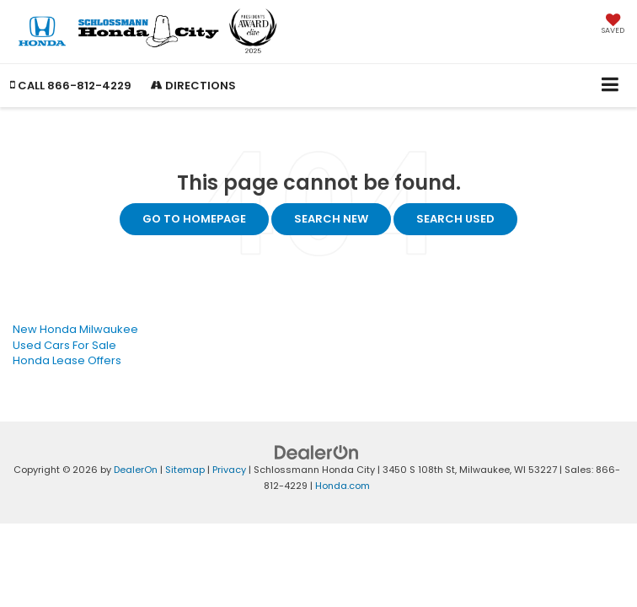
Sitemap (185, 469)
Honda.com (342, 485)
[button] (71, 85)
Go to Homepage (194, 219)
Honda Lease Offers (67, 360)
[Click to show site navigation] (610, 85)
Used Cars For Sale (64, 345)
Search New (331, 219)
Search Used (455, 219)
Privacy (229, 469)
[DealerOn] (317, 452)
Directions (193, 86)
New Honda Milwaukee (75, 329)
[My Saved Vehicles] (613, 25)
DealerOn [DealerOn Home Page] (136, 469)
